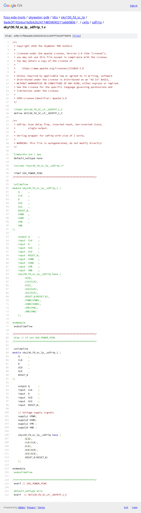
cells (85, 22)
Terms (41, 507)
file (77, 35)
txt (126, 507)
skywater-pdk (39, 17)
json (134, 507)
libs (55, 17)
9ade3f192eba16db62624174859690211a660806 (39, 22)
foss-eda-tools (14, 17)
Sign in (133, 5)
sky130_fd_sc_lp (73, 17)
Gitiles (21, 507)
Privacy (31, 507)
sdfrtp (97, 22)
